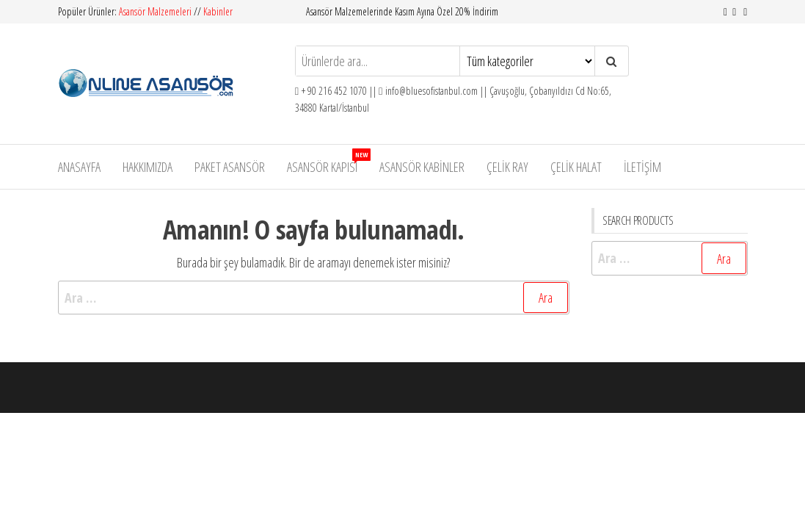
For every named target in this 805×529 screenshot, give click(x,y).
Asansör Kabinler (422, 167)
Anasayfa (79, 167)
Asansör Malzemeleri (156, 11)
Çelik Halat (576, 167)
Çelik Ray (507, 167)
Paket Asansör (229, 167)
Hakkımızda (147, 167)
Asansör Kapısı (327, 162)
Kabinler (218, 11)
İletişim (642, 167)
